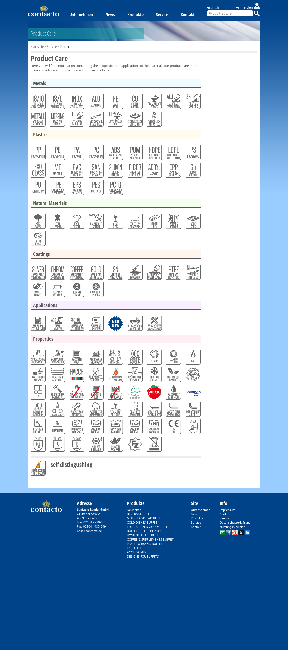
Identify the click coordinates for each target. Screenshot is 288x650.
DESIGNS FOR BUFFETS (143, 556)
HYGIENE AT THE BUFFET (144, 535)
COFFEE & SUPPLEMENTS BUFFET (150, 539)
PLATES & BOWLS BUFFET (145, 544)
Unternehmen (81, 14)
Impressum (227, 510)
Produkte (135, 14)
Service (162, 14)
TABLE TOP (134, 548)
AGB (223, 514)
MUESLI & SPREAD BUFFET (145, 518)
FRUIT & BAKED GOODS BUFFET (149, 527)
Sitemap (225, 518)
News (110, 14)
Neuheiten (134, 510)
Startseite (37, 46)
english (213, 7)
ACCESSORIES (136, 552)
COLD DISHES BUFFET (142, 522)
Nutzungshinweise (232, 527)
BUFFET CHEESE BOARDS (144, 531)
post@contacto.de (89, 531)
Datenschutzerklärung (235, 522)
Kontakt (188, 14)
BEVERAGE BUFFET (140, 514)
